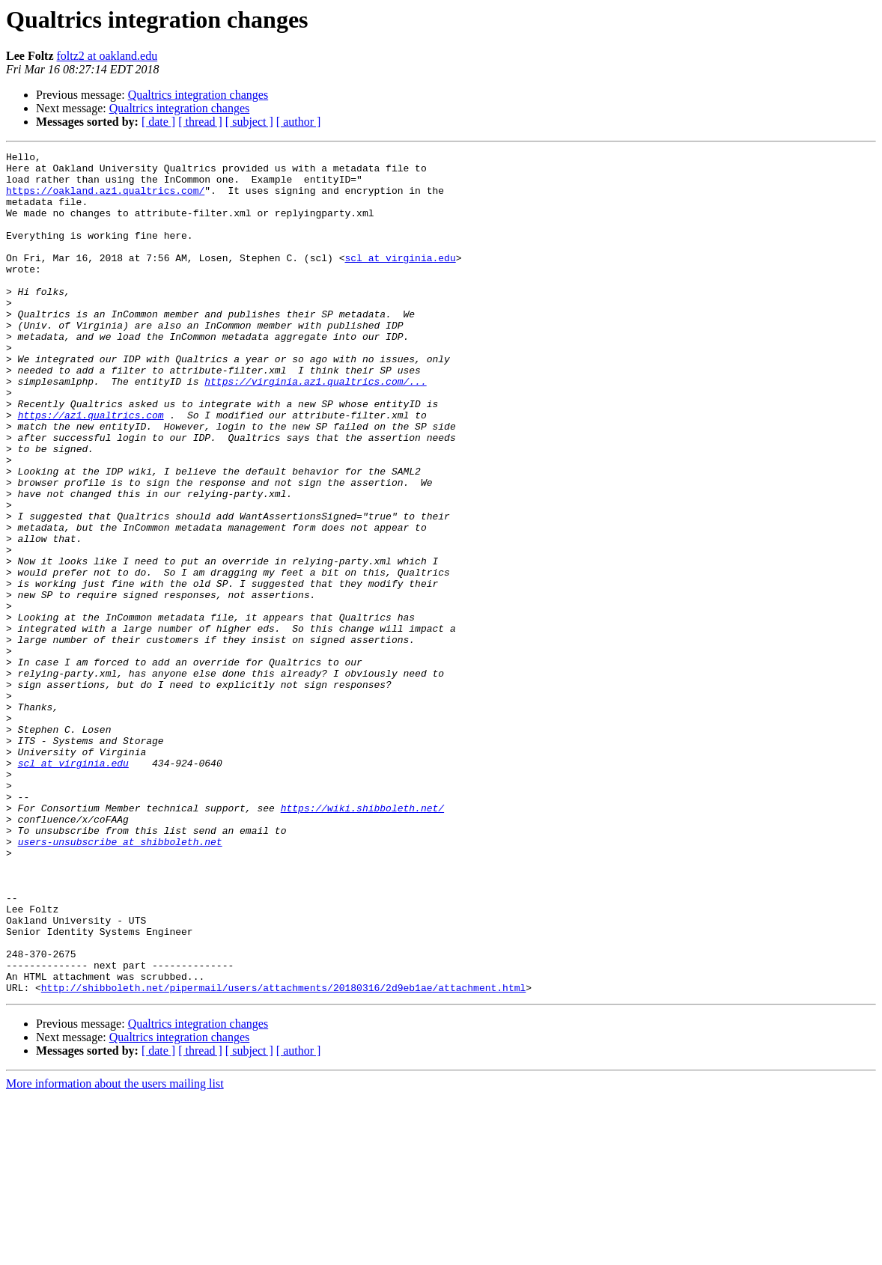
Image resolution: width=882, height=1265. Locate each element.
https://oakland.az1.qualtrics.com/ (105, 199)
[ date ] (158, 121)
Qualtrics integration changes (198, 94)
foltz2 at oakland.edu (107, 55)
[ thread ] (200, 121)
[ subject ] (249, 121)
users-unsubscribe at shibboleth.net (120, 980)
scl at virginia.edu (399, 280)
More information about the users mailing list (115, 1252)
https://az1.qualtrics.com (91, 468)
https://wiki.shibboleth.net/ (362, 940)
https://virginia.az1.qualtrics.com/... (315, 428)
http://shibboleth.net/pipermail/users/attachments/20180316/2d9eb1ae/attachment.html (283, 1155)
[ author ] (298, 121)
